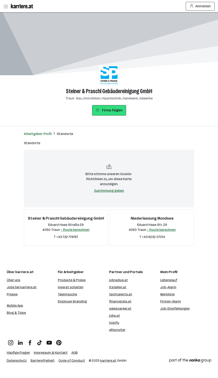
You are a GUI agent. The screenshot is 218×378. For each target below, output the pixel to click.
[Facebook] (30, 341)
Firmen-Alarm (170, 301)
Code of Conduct (71, 361)
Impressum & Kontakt (51, 353)
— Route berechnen (75, 230)
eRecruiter (117, 330)
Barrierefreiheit (43, 361)
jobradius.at (118, 280)
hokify (114, 323)
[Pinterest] (59, 341)
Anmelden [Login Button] (200, 6)
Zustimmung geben (109, 191)
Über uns (13, 280)
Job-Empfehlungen (175, 309)
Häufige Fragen (18, 353)
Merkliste (167, 294)
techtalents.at (120, 294)
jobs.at (114, 316)
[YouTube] (49, 341)
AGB (74, 353)
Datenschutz (17, 361)
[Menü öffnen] (5, 6)
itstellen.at (117, 287)
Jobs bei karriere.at (22, 287)
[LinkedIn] (20, 341)
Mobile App (15, 306)
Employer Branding (72, 301)
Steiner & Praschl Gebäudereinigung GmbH (109, 91)
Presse (12, 294)
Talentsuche (67, 294)
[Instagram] (11, 341)
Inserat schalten (70, 287)
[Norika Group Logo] (190, 361)
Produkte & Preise (72, 280)
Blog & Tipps (16, 313)
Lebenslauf (168, 280)
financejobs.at (120, 301)
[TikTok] (40, 341)
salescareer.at (120, 309)
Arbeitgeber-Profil (38, 134)
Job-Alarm (168, 287)
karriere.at (108, 361)
